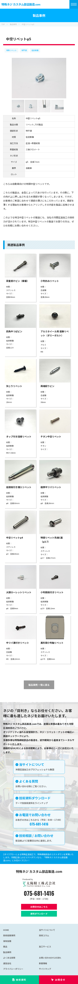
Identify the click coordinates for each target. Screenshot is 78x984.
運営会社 (7, 963)
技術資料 (21, 979)
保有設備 (7, 941)
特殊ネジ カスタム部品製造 (20, 4)
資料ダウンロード (39, 913)
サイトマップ (45, 968)
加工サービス (45, 946)
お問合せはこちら (39, 906)
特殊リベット (11, 50)
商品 (5, 946)
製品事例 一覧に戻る (39, 685)
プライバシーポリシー (13, 968)
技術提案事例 (9, 935)
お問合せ (60, 979)
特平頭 (24, 50)
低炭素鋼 (35, 50)
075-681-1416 (39, 893)
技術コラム (44, 935)
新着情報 (43, 963)
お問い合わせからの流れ (50, 957)
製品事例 (7, 952)
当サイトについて (47, 929)
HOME (6, 929)
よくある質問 (9, 957)
